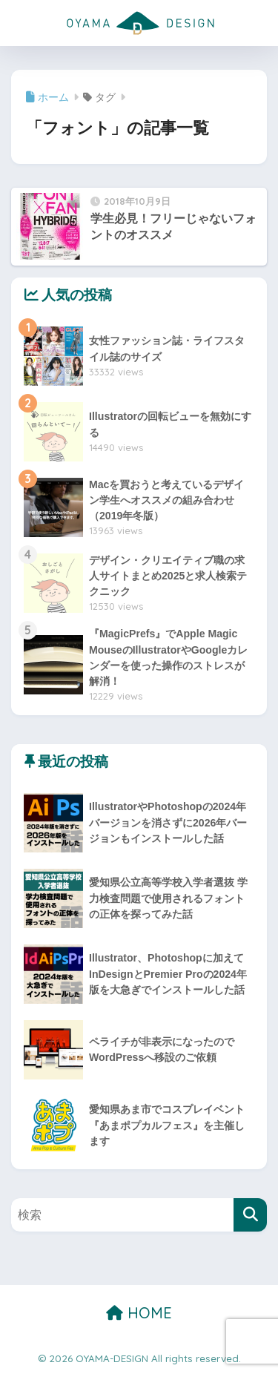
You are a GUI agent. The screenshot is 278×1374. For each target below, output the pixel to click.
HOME (139, 1313)
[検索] (250, 1215)
